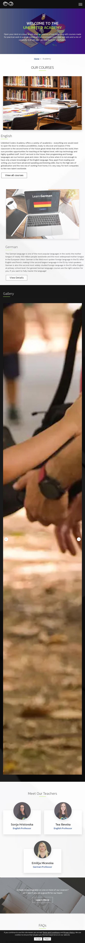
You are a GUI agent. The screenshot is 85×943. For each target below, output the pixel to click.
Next (79, 539)
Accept (38, 939)
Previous (6, 539)
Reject (47, 939)
